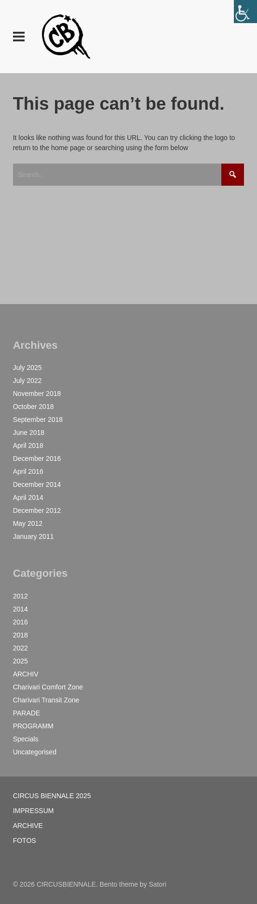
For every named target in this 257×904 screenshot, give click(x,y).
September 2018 (38, 419)
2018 (20, 635)
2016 (20, 622)
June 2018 (28, 432)
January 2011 (33, 536)
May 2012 (27, 523)
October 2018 (33, 406)
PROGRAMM (33, 726)
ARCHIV (26, 674)
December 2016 (37, 458)
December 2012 (37, 510)
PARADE (27, 713)
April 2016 (28, 471)
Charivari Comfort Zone (48, 687)
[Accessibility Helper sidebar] (245, 11)
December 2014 (37, 484)
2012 (20, 596)
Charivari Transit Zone (46, 700)
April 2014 (28, 497)
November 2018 (37, 393)
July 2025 (27, 367)
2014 (20, 609)
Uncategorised (34, 752)
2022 (20, 648)
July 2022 (27, 380)
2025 (20, 661)
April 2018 (28, 445)
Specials (26, 739)
